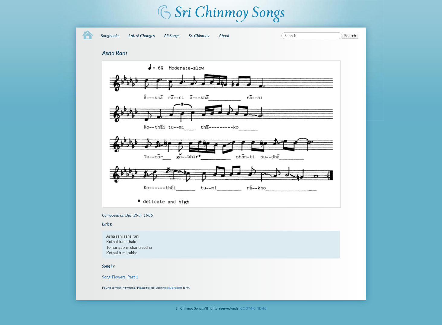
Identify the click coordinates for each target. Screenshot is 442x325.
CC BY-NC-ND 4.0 (253, 308)
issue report (174, 287)
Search (350, 35)
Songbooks (110, 35)
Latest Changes (142, 35)
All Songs (171, 35)
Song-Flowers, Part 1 (120, 277)
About (224, 35)
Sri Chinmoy (199, 35)
